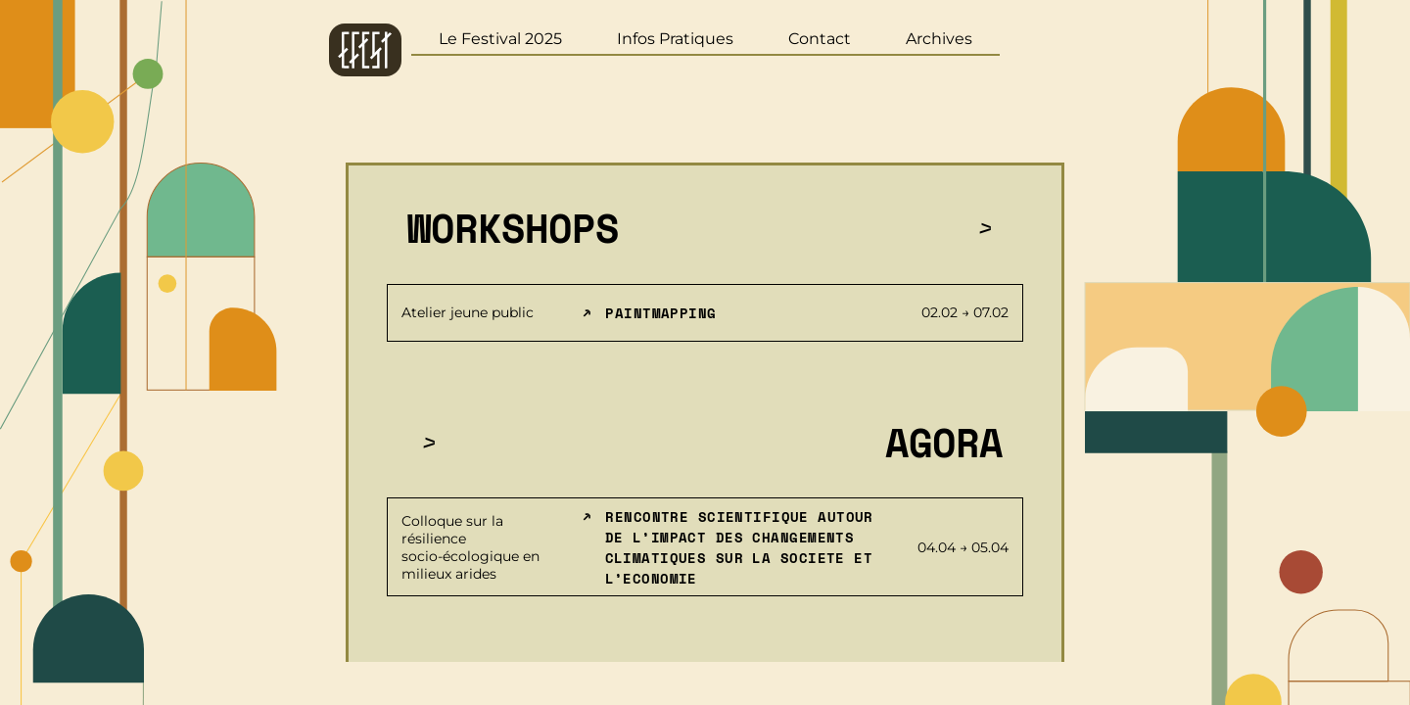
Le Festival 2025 (500, 38)
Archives (939, 38)
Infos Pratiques (675, 38)
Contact (819, 38)
